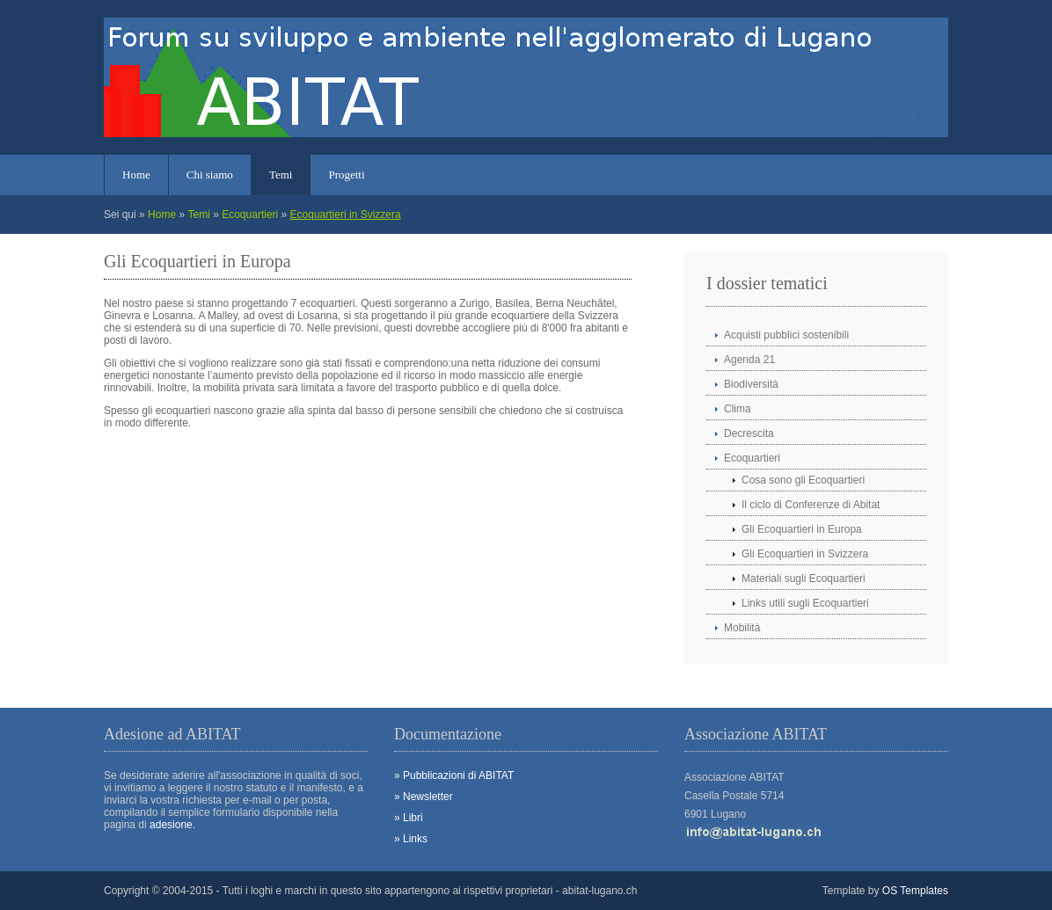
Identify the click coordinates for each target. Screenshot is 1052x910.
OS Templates (915, 891)
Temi (281, 174)
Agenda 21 (749, 359)
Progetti (346, 174)
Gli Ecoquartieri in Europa (802, 529)
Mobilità (742, 628)
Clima (737, 409)
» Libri (408, 818)
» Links (410, 839)
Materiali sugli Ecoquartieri (804, 578)
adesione (171, 825)
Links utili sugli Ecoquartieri (805, 603)
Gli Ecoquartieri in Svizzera (805, 554)
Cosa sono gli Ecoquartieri (803, 480)
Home (136, 174)
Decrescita (749, 433)
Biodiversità (751, 384)
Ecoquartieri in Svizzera (345, 214)
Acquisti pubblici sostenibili (786, 335)
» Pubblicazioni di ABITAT (454, 775)
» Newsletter (423, 796)
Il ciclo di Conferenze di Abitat (811, 505)
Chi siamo (209, 174)
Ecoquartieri (250, 214)
